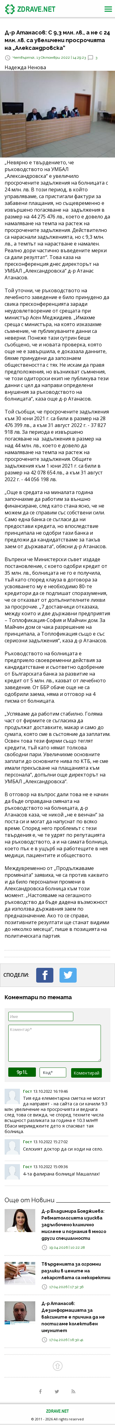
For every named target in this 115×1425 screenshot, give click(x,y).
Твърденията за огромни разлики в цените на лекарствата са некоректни (75, 1271)
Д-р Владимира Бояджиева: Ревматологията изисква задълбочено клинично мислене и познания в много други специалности (73, 1225)
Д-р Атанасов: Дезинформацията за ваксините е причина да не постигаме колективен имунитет (73, 1317)
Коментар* (54, 1043)
